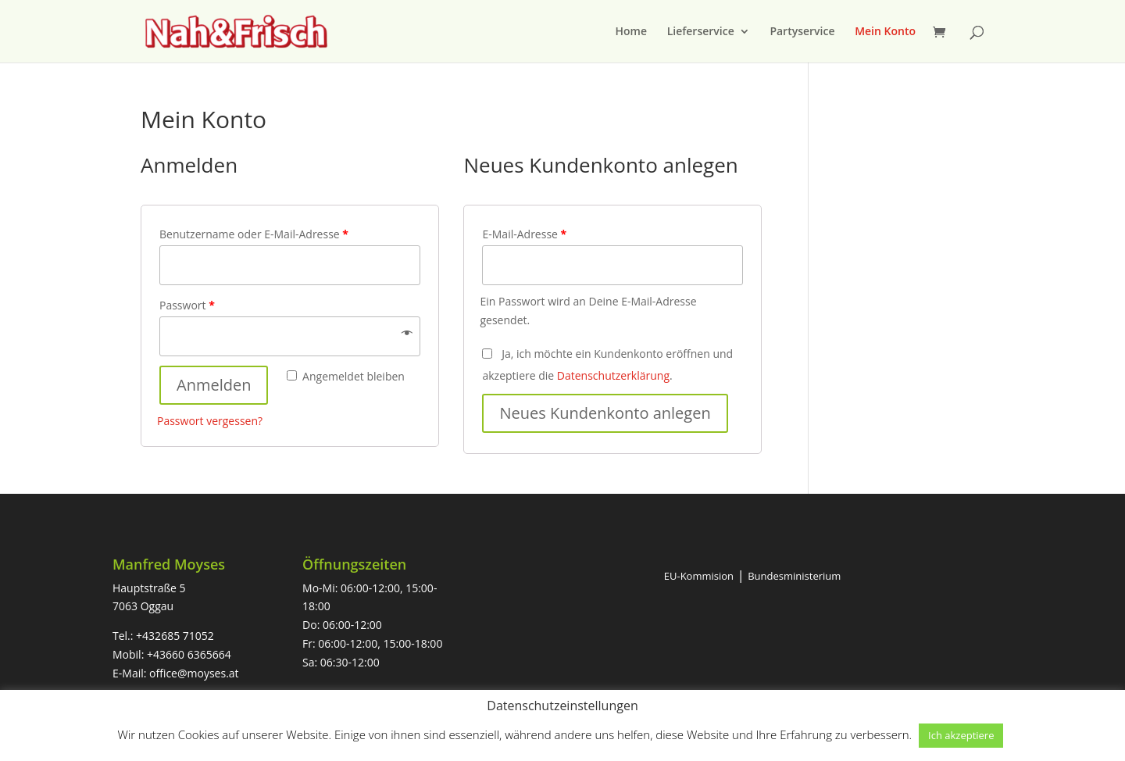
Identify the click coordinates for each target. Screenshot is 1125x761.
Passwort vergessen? (209, 420)
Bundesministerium (794, 576)
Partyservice (802, 32)
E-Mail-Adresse (524, 234)
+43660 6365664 (189, 654)
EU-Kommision (699, 576)
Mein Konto (885, 32)
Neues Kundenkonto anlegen (604, 412)
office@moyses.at (194, 673)
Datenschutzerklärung (613, 375)
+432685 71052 (175, 635)
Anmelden (214, 384)
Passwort (187, 305)
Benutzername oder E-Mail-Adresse (253, 234)
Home (632, 32)
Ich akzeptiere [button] (961, 735)
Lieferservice (700, 32)
